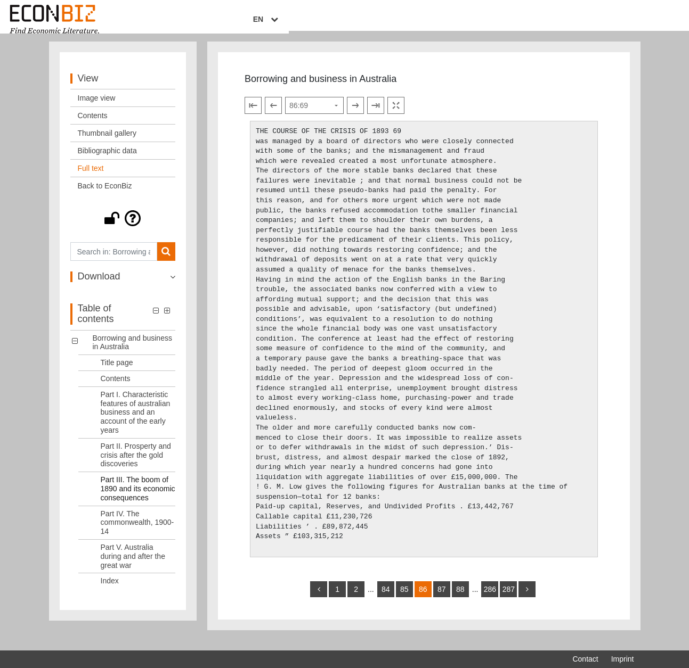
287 (508, 599)
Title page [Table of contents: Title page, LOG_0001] (117, 372)
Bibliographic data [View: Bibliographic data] (107, 160)
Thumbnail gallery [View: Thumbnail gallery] (107, 142)
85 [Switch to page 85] (404, 599)
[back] (318, 599)
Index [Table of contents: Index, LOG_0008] (110, 590)
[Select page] (314, 115)
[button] (123, 228)
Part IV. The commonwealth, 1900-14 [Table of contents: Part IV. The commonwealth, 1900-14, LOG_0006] (137, 531)
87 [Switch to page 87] (441, 599)
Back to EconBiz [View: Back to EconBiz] (105, 195)
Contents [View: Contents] (93, 125)
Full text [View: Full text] (91, 178)
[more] (527, 599)
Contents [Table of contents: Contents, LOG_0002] (116, 388)
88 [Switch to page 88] (460, 599)
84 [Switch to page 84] (386, 599)
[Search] (166, 261)
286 (490, 599)
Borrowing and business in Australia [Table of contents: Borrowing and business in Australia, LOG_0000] (132, 351)
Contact (585, 659)
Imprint (622, 659)
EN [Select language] (626, 19)
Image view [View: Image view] (97, 107)
